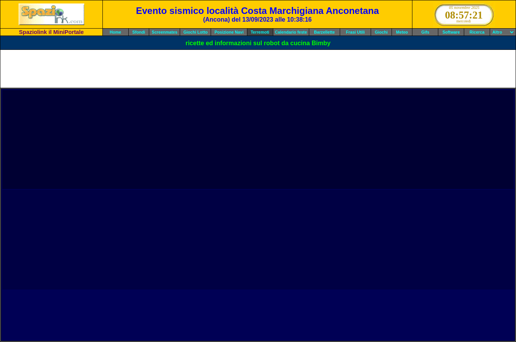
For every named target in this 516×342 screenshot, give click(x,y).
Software (451, 32)
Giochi (381, 32)
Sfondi (138, 32)
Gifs (425, 32)
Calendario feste (291, 32)
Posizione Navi (229, 32)
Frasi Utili (355, 32)
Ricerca (477, 32)
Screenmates (164, 32)
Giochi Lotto (195, 32)
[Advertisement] (258, 68)
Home (115, 32)
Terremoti (259, 32)
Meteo (402, 32)
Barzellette (324, 32)
